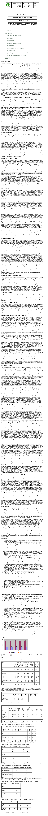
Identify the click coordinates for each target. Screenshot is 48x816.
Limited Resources (10, 40)
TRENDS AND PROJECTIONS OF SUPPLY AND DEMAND (15, 31)
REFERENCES (7, 58)
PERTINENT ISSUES (8, 33)
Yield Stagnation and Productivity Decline (14, 35)
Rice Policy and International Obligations (14, 43)
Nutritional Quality (10, 38)
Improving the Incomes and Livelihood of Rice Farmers (16, 55)
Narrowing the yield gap (11, 50)
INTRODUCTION (8, 30)
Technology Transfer (10, 45)
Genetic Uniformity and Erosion (12, 36)
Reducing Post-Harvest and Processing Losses (15, 53)
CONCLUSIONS (7, 57)
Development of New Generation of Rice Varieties (15, 48)
